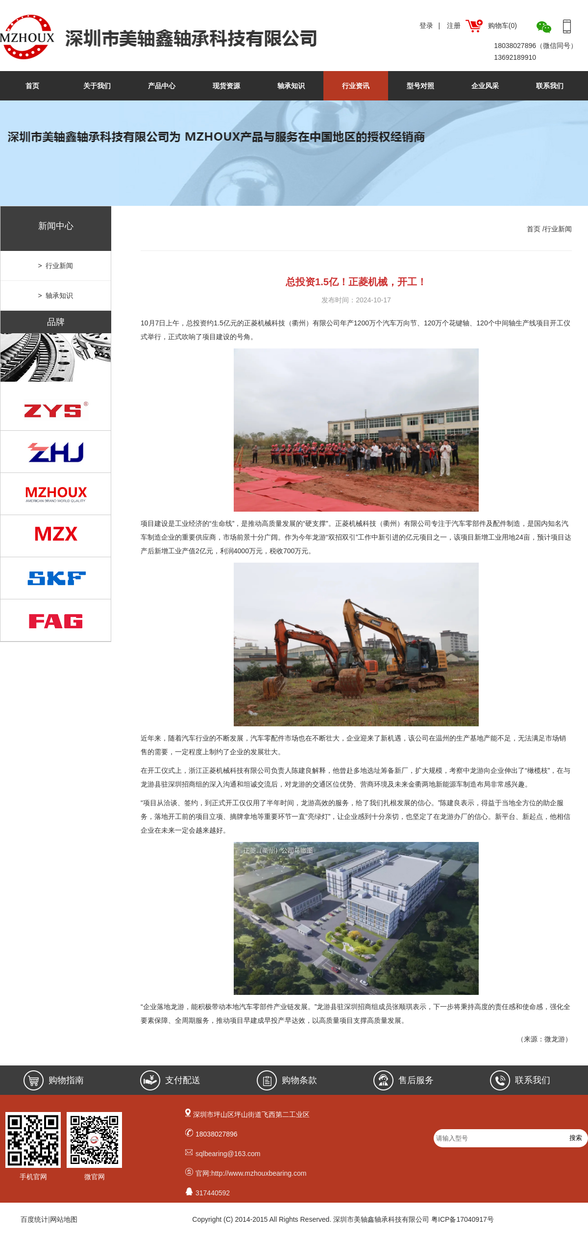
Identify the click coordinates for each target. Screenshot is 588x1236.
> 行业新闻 (56, 266)
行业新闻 (558, 229)
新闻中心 (56, 226)
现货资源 (226, 86)
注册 (454, 25)
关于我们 (97, 86)
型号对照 (420, 86)
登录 (426, 25)
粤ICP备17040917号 (462, 1219)
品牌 (56, 322)
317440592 (213, 1193)
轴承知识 (291, 86)
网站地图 (63, 1219)
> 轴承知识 (56, 295)
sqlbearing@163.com (228, 1154)
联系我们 (550, 86)
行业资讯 (355, 86)
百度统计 (34, 1219)
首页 (32, 86)
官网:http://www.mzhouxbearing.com (251, 1173)
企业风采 (485, 86)
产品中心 (161, 86)
